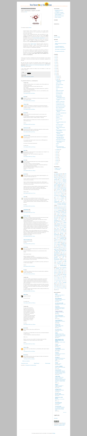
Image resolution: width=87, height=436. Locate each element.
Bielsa (64, 184)
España (62, 219)
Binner (55, 185)
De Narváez (61, 208)
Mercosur (62, 247)
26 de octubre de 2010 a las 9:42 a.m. (29, 273)
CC (64, 191)
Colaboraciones (63, 196)
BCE (62, 182)
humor (65, 227)
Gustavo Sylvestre (58, 369)
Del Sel (60, 209)
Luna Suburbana (57, 169)
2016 (56, 65)
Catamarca (60, 191)
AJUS (65, 177)
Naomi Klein (63, 251)
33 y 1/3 (57, 120)
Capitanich (57, 190)
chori (64, 192)
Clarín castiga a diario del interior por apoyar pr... (60, 138)
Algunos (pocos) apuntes (60, 90)
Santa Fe (59, 273)
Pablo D (25, 294)
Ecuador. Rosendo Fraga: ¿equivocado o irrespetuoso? (61, 147)
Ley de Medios (63, 239)
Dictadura (57, 211)
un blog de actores (58, 389)
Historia (56, 226)
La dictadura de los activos (60, 104)
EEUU (59, 215)
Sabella (60, 272)
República (57, 268)
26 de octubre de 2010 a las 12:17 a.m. (29, 193)
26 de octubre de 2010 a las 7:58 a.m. (29, 236)
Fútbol (65, 222)
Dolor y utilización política (60, 107)
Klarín (63, 234)
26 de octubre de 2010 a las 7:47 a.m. (29, 212)
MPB (65, 249)
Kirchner (61, 233)
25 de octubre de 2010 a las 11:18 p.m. (29, 156)
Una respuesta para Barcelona (59, 51)
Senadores (61, 275)
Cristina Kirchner (61, 204)
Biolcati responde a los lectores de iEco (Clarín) (61, 130)
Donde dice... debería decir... (60, 101)
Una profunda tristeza (59, 93)
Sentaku (56, 362)
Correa (64, 201)
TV (56, 283)
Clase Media (56, 195)
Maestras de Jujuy (59, 95)
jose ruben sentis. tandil (59, 303)
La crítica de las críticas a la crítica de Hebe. (60, 142)
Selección (64, 274)
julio (57, 152)
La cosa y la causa (58, 406)
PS (58, 264)
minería (60, 248)
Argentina (64, 180)
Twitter (60, 283)
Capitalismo (64, 189)
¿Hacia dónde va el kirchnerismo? (60, 49)
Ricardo (26, 11)
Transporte (55, 282)
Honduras (64, 226)
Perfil (63, 256)
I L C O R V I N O (58, 329)
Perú (64, 259)
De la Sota (55, 208)
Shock (64, 276)
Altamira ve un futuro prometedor (59, 133)
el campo (57, 216)
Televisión (58, 280)
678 (59, 176)
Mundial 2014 (64, 250)
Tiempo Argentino (58, 281)
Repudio (63, 268)
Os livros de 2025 (57, 403)
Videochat (58, 288)
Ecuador (58, 214)
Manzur (59, 243)
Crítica (58, 205)
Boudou (55, 188)
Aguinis (62, 177)
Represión (64, 267)
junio (57, 154)
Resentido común (58, 393)
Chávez (55, 192)
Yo (65, 288)
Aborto (55, 177)
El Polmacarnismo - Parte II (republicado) (60, 81)
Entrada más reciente (24, 363)
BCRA (65, 182)
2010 (56, 74)
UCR (55, 285)
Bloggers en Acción (58, 168)
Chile (58, 192)
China (61, 192)
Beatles (57, 183)
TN (64, 281)
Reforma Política (59, 267)
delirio (64, 209)
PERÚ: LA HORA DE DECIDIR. (60, 367)
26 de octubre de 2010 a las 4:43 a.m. (29, 206)
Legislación (62, 238)
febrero (57, 160)
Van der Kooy (59, 287)
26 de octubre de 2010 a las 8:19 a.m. (29, 243)
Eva (60, 220)
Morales (64, 248)
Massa (59, 244)
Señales (56, 332)
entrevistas (55, 219)
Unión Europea (56, 286)
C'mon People (58, 114)
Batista (60, 182)
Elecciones (56, 218)
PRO (65, 261)
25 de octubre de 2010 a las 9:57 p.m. (29, 131)
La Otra (56, 344)
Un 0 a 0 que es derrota (59, 124)
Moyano (61, 249)
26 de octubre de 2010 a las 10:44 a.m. (29, 302)
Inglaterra (63, 228)
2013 (65, 173)
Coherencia (58, 117)
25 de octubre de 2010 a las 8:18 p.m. (29, 93)
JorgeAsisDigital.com (58, 320)
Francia (61, 222)
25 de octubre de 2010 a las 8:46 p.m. (29, 109)
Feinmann (63, 220)
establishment (56, 220)
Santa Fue (56, 41)
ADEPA (59, 177)
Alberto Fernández (58, 178)
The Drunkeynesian (58, 402)
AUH (56, 182)
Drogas (55, 212)
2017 (56, 63)
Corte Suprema (62, 202)
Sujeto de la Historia (27, 239)
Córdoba (62, 200)
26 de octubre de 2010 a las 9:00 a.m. (29, 266)
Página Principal (36, 363)
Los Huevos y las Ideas (57, 423)
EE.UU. (55, 215)
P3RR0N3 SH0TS (58, 345)
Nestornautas (57, 306)
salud (55, 273)
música (57, 251)
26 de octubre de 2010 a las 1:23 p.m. (29, 343)
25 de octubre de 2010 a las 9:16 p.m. (29, 124)
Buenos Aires (63, 188)
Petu (24, 269)
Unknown (25, 104)
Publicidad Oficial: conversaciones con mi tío (60, 97)
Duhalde (59, 212)
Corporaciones (56, 201)
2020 (56, 59)
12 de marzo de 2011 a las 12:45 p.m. (29, 351)
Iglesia (58, 228)
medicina (32, 76)
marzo (57, 158)
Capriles (60, 190)
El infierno (57, 352)
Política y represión (58, 17)
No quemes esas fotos (59, 87)
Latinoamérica (29, 76)
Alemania (64, 178)
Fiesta (55, 221)
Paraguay (56, 256)
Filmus (59, 221)
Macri (59, 242)
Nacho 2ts (25, 347)
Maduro (64, 242)
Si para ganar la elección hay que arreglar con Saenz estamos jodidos (60, 359)
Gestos (57, 145)
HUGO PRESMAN (58, 298)
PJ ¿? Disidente (60, 260)
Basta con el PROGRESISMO (59, 394)
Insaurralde (56, 229)
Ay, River (57, 143)
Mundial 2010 (57, 250)
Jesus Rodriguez (58, 348)
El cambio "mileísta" (58, 363)
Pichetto (55, 260)
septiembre (58, 149)
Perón (63, 257)
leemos (30, 27)
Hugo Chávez (56, 227)
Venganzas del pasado (58, 311)
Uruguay (55, 287)
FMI (54, 222)
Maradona (63, 243)
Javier (25, 196)
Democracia (55, 210)
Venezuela (63, 287)
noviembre (57, 77)
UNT (60, 286)
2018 (56, 62)
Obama (55, 254)
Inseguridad (62, 229)
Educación (63, 214)
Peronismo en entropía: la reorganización (59, 11)
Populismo (60, 261)
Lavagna (57, 238)
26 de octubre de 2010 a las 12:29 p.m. (29, 324)
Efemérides (64, 215)
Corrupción (56, 202)
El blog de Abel (57, 324)
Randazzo (55, 265)
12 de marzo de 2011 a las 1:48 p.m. (29, 358)
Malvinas (55, 243)
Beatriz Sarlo (63, 183)
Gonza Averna (26, 135)
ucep (64, 283)
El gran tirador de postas (58, 330)
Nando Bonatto (26, 209)
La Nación (60, 235)
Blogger (54, 433)
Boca (64, 185)
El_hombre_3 (57, 357)
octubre (57, 79)
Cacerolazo (58, 189)
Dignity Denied (33, 43)
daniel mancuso (26, 127)
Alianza (60, 179)
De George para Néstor (59, 84)
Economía (64, 212)
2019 (56, 60)
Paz (60, 256)
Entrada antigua (47, 363)
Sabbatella (55, 272)
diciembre (57, 76)
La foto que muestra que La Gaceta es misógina (60, 135)
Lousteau (55, 242)
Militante (56, 384)
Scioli (59, 274)
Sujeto (25, 150)
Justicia (55, 233)
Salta (64, 272)
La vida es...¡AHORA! (59, 366)
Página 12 (55, 255)
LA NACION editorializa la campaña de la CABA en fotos (59, 47)
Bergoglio (55, 184)
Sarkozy (55, 274)
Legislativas (56, 239)
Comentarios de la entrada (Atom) (30, 365)
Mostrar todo (64, 412)
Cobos (61, 195)
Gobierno (58, 223)
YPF (56, 289)
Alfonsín (55, 179)
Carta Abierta (56, 191)
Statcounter (56, 418)
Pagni (60, 255)
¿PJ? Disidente (56, 173)
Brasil (58, 188)
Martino (55, 244)
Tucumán (64, 282)
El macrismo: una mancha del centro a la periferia (59, 14)
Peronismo (56, 259)
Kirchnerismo (56, 234)
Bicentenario (60, 184)
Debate (65, 208)
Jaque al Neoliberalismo (59, 315)
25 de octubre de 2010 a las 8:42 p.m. (29, 100)
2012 (56, 71)
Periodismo (56, 257)
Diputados (62, 211)
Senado (57, 275)
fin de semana (63, 221)
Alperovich (64, 179)
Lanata (58, 237)
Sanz (64, 273)
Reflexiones (63, 265)
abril (57, 157)
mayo (57, 155)
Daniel (25, 96)
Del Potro (56, 209)
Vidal (54, 288)
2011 (56, 73)
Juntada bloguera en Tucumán (60, 139)
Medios (64, 245)
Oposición (62, 254)
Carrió (64, 190)
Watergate (62, 288)
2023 (57, 176)
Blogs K (59, 185)
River (60, 269)
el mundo (25, 76)
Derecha (59, 210)
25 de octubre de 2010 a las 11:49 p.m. (29, 170)
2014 (56, 68)
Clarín (62, 193)
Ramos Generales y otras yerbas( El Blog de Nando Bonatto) (59, 340)
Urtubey (64, 286)
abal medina (63, 176)
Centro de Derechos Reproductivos (39, 37)
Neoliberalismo (57, 252)
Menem (57, 247)
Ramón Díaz (63, 264)
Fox (58, 222)
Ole (58, 254)
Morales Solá (56, 249)
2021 (56, 57)
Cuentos (65, 205)
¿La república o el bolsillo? (59, 12)
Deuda (65, 210)
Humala (61, 227)
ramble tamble (57, 376)
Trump (60, 282)
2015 (57, 175)
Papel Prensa (64, 255)
